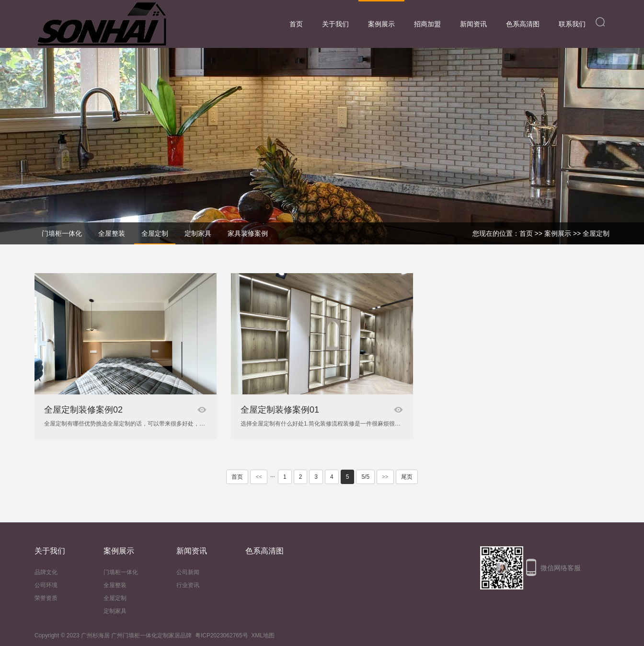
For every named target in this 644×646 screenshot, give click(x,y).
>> (385, 476)
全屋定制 (596, 233)
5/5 (365, 476)
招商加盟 (427, 24)
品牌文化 (46, 572)
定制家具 (115, 611)
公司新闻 (187, 572)
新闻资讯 (473, 24)
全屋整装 (115, 585)
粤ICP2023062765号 (221, 635)
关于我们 (335, 24)
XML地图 (263, 635)
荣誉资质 (46, 598)
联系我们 (572, 24)
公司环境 (46, 585)
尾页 (407, 476)
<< (258, 476)
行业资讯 (187, 585)
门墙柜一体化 (121, 572)
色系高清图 (523, 24)
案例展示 (381, 24)
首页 (296, 24)
